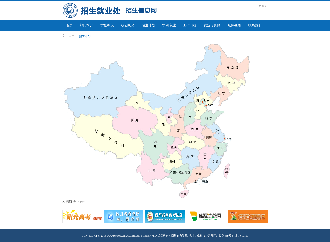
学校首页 (262, 5)
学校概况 (107, 25)
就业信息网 (212, 25)
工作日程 (189, 25)
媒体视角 (234, 25)
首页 (69, 25)
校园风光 (127, 25)
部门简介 (86, 25)
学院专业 (169, 25)
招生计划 (148, 25)
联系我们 (255, 25)
